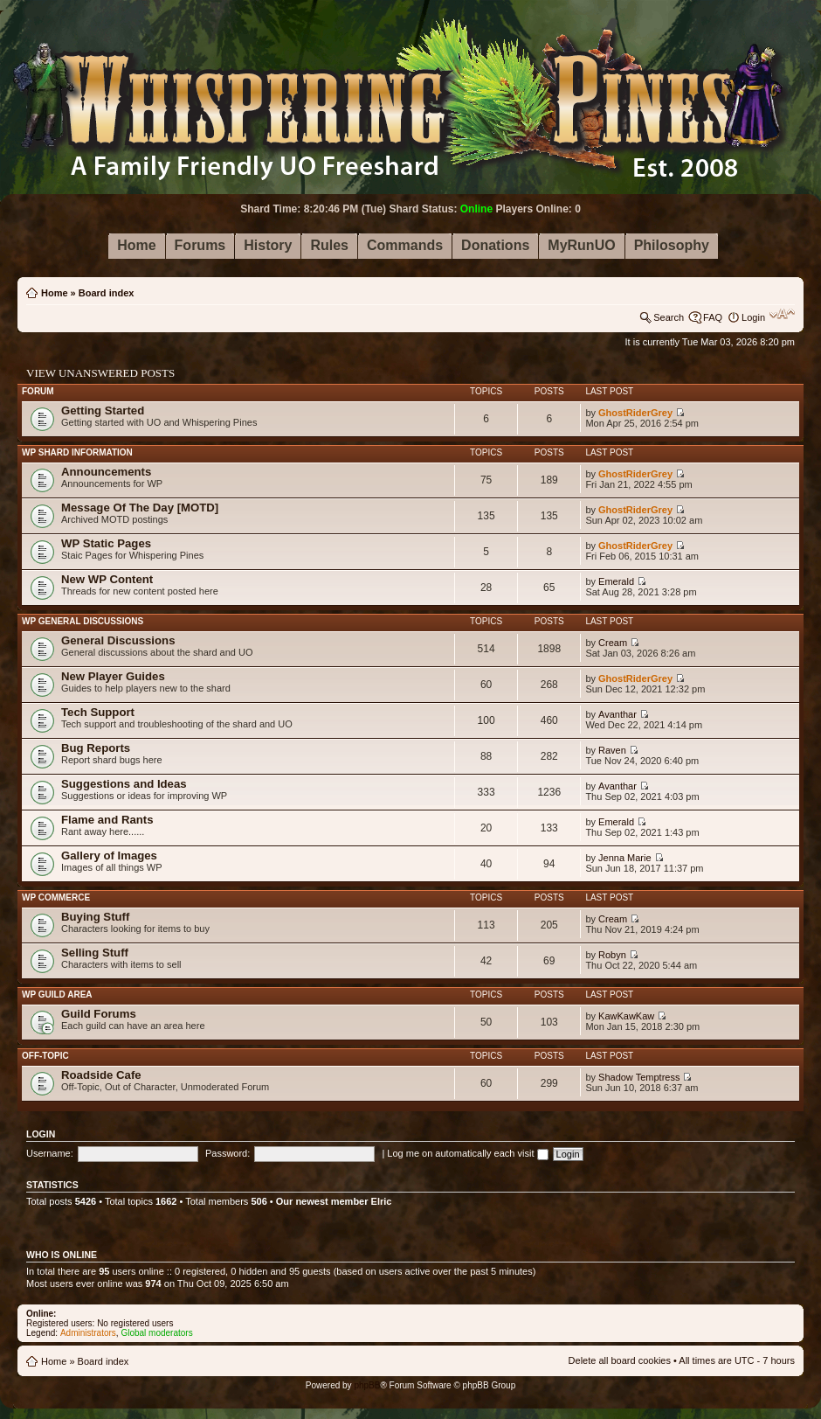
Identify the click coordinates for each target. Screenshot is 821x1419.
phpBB (367, 1385)
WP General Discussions (82, 621)
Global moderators (156, 1333)
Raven (612, 750)
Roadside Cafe (101, 1075)
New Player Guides (113, 676)
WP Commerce (56, 897)
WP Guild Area (57, 994)
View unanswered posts (100, 372)
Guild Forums (98, 1013)
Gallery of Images (109, 855)
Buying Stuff (95, 916)
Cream (612, 642)
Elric (381, 1201)
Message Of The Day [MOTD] (139, 507)
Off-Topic (45, 1056)
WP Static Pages (106, 543)
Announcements (106, 471)
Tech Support (98, 712)
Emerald (616, 581)
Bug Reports (95, 748)
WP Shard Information (77, 452)
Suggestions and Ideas (124, 783)
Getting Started (102, 410)
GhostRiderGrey (635, 412)
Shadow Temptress (639, 1077)
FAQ (712, 317)
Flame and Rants (107, 819)
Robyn (612, 954)
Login (753, 317)
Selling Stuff (94, 952)
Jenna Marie (625, 857)
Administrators (88, 1333)
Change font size (782, 314)
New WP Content (107, 579)
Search (668, 317)
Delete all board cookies (620, 1360)
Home (54, 293)
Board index (107, 293)
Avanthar (617, 714)
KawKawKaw (626, 1016)
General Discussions (118, 640)
